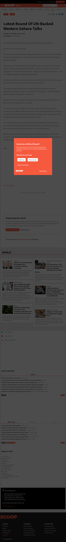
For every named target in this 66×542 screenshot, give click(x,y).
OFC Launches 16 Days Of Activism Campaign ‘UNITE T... (16, 436)
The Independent (6, 466)
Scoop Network (28, 528)
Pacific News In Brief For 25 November (11, 378)
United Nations (16, 36)
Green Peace (5, 478)
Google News (5, 461)
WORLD (6, 252)
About (5, 528)
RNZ (27, 378)
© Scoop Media (7, 539)
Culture (59, 9)
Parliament (18, 9)
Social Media (28, 526)
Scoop (6, 14)
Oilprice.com (5, 457)
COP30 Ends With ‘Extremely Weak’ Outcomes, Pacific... (15, 432)
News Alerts (11, 442)
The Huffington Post (7, 475)
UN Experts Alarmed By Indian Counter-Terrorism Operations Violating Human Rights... (23, 384)
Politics (26, 9)
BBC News (4, 471)
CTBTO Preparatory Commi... (42, 391)
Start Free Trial (60, 2)
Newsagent (6, 532)
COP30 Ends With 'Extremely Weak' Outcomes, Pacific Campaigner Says (19, 382)
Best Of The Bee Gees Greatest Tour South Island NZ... (15, 434)
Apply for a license (50, 530)
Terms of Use (48, 532)
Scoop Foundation (29, 530)
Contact (5, 526)
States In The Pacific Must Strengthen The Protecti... (14, 439)
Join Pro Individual (12, 230)
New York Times (6, 470)
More (62, 395)
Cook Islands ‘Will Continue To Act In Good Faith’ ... (14, 430)
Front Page (4, 9)
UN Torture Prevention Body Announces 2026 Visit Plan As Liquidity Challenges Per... (22, 387)
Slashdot (3, 463)
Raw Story (4, 460)
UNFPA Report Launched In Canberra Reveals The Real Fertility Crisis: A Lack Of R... (22, 389)
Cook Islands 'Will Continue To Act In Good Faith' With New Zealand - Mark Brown (22, 380)
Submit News (7, 530)
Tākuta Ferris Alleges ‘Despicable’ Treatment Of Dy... (14, 428)
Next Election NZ (29, 532)
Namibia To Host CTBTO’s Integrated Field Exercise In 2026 (16, 391)
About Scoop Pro (49, 528)
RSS (3, 395)
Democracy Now (6, 458)
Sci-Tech (46, 9)
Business (39, 9)
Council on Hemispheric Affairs (10, 476)
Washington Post (6, 468)
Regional (32, 9)
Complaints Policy (29, 535)
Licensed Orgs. (49, 526)
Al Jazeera (4, 473)
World (52, 9)
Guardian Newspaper (7, 465)
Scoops (11, 9)
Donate (5, 535)
